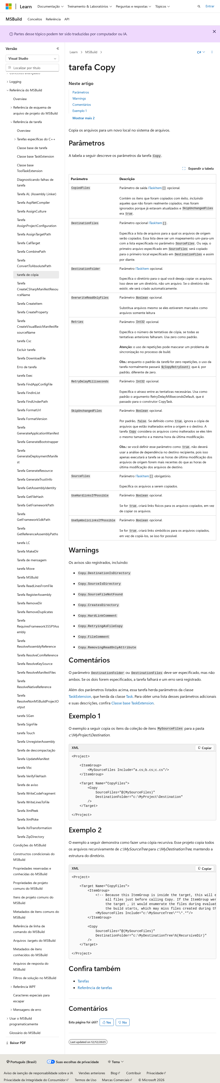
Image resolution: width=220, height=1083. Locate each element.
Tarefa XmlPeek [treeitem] (27, 810)
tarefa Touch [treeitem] (26, 733)
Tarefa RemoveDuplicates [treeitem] (35, 612)
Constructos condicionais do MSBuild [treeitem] (34, 857)
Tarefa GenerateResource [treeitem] (35, 470)
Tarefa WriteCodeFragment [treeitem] (36, 793)
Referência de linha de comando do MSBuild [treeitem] (29, 929)
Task (129, 696)
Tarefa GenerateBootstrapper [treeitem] (37, 441)
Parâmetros (80, 92)
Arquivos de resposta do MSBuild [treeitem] (30, 966)
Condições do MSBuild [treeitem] (29, 845)
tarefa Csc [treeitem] (24, 341)
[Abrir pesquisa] (199, 6)
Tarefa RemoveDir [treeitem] (29, 603)
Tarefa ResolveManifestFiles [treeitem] (36, 672)
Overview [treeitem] (20, 99)
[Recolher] (58, 48)
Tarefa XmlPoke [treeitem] (27, 819)
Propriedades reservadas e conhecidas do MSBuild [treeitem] (32, 871)
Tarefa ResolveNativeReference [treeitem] (34, 684)
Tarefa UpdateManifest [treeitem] (33, 758)
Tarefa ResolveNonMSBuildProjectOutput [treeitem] (38, 701)
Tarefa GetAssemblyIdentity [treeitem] (36, 488)
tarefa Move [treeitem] (25, 568)
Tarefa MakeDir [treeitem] (27, 551)
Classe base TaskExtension (132, 702)
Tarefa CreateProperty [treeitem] (32, 312)
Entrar (210, 6)
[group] (142, 915)
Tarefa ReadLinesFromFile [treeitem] (35, 585)
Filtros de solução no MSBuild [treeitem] (34, 978)
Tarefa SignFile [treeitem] (27, 724)
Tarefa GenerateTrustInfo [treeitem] (34, 479)
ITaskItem (155, 188)
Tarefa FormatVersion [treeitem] (32, 418)
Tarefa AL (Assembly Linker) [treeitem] (36, 194)
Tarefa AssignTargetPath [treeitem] (34, 234)
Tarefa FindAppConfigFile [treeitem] (34, 384)
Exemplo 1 (79, 110)
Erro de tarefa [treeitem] (27, 367)
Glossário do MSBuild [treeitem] (24, 1032)
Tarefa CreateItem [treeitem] (29, 303)
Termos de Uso (85, 1080)
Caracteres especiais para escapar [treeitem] (31, 998)
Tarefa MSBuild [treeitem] (27, 577)
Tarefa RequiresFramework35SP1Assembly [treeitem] (38, 626)
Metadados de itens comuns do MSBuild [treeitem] (36, 914)
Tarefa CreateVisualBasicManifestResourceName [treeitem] (37, 326)
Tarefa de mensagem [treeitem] (32, 560)
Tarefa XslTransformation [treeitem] (34, 828)
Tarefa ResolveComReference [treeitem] (37, 655)
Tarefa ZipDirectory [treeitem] (30, 836)
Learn (74, 52)
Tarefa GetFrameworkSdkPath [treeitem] (33, 517)
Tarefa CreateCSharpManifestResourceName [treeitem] (37, 289)
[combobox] (32, 58)
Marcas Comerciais (115, 1080)
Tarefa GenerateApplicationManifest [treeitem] (38, 430)
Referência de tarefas (95, 987)
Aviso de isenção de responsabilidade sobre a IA (38, 1073)
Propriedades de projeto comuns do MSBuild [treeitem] (30, 885)
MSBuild (91, 52)
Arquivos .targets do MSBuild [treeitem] (34, 940)
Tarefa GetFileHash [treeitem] (30, 496)
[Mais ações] (212, 52)
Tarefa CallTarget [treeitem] (28, 243)
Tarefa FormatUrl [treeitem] (29, 410)
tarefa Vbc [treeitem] (24, 767)
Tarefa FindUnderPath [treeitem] (32, 401)
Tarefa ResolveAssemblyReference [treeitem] (36, 643)
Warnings (79, 98)
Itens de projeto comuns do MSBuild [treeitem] (33, 900)
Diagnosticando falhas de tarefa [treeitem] (35, 182)
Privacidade (155, 1073)
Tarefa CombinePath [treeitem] (31, 251)
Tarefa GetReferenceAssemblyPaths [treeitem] (37, 531)
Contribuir (133, 1073)
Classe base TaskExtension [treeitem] (35, 156)
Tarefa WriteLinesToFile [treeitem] (33, 802)
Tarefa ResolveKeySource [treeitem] (34, 663)
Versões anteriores (92, 1073)
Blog (114, 1073)
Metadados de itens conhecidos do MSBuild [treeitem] (30, 952)
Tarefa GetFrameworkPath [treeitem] (35, 505)
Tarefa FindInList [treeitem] (28, 392)
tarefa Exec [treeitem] (25, 375)
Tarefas (83, 980)
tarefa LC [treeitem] (23, 542)
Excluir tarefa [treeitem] (26, 349)
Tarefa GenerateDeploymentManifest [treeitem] (37, 456)
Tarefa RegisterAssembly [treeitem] (34, 594)
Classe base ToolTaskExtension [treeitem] (29, 168)
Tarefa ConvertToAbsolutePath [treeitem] (34, 263)
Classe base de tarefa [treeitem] (32, 148)
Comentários (81, 104)
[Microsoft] (9, 6)
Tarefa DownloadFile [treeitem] (31, 358)
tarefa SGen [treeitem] (25, 715)
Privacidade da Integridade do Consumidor (35, 1080)
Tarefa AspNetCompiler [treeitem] (33, 202)
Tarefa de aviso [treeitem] (27, 784)
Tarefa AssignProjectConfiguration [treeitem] (36, 222)
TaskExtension (80, 696)
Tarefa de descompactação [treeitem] (36, 750)
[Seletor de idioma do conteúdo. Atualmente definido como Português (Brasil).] (21, 1062)
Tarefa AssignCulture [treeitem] (31, 211)
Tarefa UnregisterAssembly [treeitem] (36, 741)
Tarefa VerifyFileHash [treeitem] (31, 776)
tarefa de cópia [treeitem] (27, 274)
